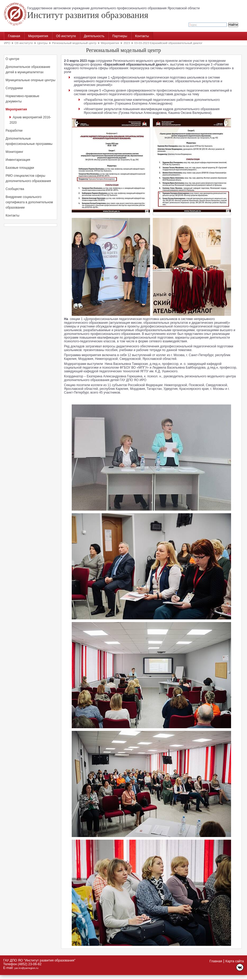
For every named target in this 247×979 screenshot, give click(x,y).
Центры (42, 43)
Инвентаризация (18, 160)
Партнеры (119, 36)
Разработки (14, 130)
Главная (14, 36)
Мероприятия (38, 36)
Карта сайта (234, 961)
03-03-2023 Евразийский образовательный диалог (168, 43)
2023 (126, 43)
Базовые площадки (20, 168)
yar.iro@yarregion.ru (26, 968)
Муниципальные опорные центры (30, 80)
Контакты (142, 36)
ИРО (7, 43)
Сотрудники (14, 88)
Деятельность (94, 36)
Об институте (66, 36)
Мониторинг (14, 152)
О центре (12, 59)
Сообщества (15, 189)
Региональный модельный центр (74, 43)
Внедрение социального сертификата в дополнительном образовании (29, 202)
